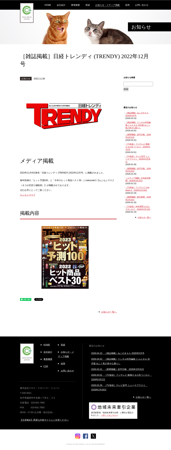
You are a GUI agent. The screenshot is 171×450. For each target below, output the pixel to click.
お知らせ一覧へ (109, 312)
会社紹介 (61, 5)
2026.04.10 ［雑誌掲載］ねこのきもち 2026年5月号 (117, 353)
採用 (127, 5)
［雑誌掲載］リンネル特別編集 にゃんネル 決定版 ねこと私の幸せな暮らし (138, 125)
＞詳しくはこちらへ (109, 415)
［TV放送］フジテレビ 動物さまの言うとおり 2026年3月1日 (137, 147)
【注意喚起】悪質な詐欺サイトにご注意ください (44, 420)
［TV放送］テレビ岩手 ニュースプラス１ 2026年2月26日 (137, 159)
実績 (87, 5)
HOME (48, 5)
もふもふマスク (27, 195)
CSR (45, 366)
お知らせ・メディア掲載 (107, 5)
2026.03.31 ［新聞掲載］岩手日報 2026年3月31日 (117, 369)
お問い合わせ (141, 5)
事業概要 (75, 5)
